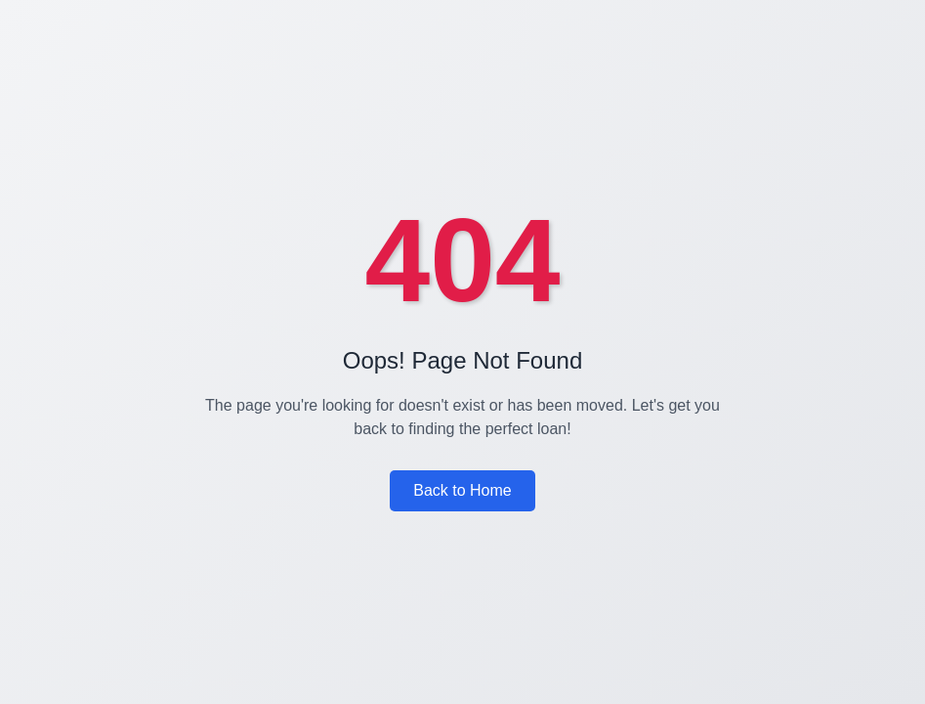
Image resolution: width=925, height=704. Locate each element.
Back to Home (462, 490)
